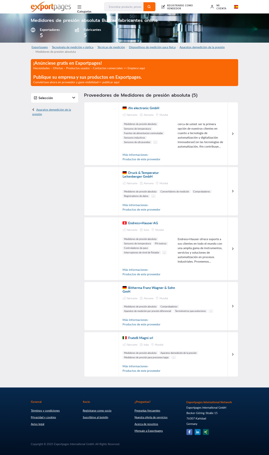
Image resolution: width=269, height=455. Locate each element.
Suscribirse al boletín (95, 417)
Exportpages (40, 47)
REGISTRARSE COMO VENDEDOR (180, 7)
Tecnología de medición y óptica (72, 47)
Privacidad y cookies (43, 417)
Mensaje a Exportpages (148, 430)
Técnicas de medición (111, 47)
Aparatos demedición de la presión (202, 47)
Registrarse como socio (97, 410)
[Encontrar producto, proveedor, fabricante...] (123, 6)
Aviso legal (37, 424)
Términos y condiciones (45, 410)
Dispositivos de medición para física (152, 47)
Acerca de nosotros (146, 424)
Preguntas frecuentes (147, 410)
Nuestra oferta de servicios (151, 417)
